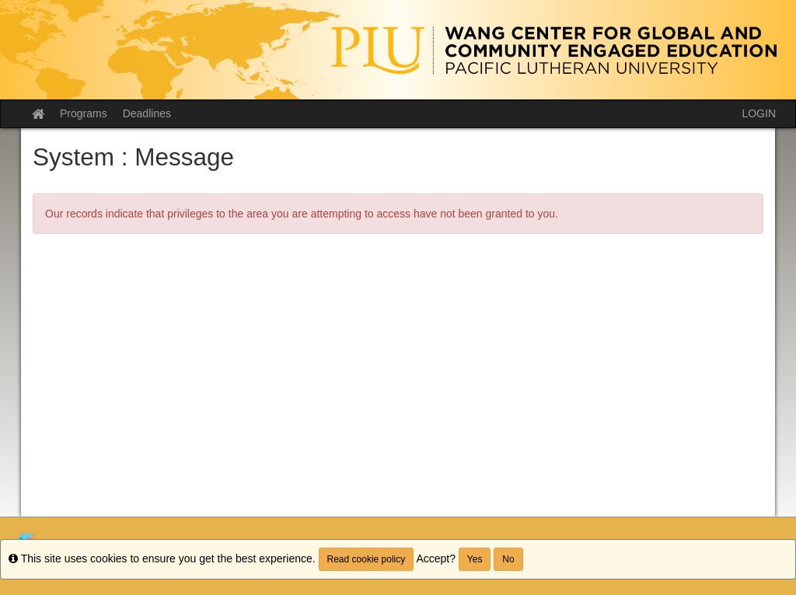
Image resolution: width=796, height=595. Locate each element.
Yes (475, 559)
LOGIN (759, 113)
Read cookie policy (366, 559)
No (508, 559)
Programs (83, 113)
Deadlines (147, 113)
